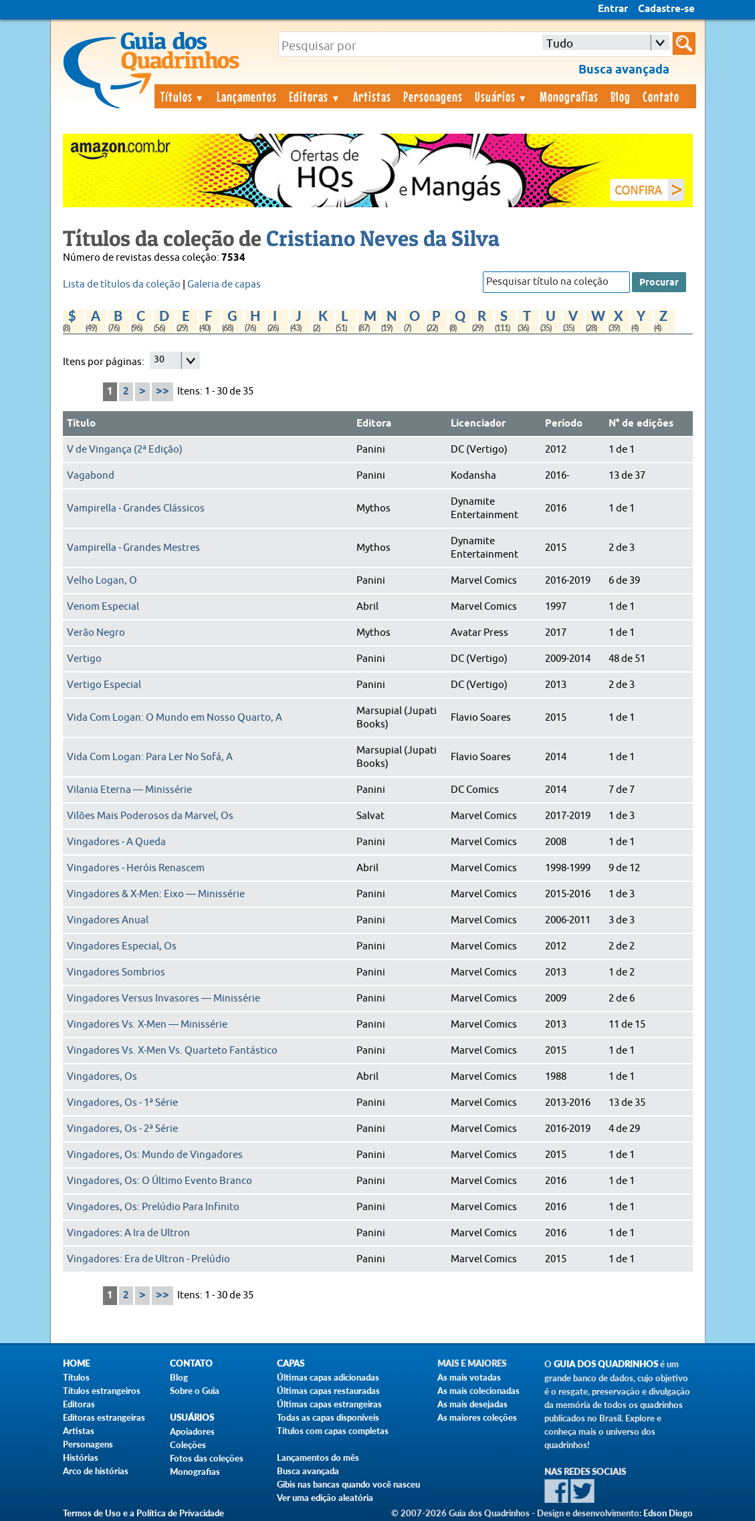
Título (81, 424)
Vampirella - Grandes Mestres (133, 548)
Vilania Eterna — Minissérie (129, 790)
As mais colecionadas (478, 1390)
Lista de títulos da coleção (122, 284)
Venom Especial (103, 606)
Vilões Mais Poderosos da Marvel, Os (150, 816)
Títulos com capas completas (333, 1430)
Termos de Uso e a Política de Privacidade (143, 1513)
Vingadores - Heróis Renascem (136, 868)
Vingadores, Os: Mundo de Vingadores (155, 1155)
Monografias (569, 96)
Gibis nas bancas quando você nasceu (348, 1484)
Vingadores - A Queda (116, 842)
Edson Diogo (668, 1513)
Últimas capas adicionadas (328, 1377)
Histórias (80, 1457)
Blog (621, 96)
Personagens (433, 96)
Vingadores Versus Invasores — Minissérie (163, 998)
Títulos (182, 96)
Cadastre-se (666, 9)
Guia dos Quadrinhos (606, 1364)
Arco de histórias (95, 1471)
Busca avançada (308, 1471)
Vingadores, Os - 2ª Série (122, 1129)
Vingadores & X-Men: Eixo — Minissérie (156, 894)
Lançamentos (247, 96)
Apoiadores (192, 1431)
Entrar (613, 9)
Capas (290, 1364)
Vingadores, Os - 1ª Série (122, 1102)
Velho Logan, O (102, 580)
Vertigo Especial (104, 685)
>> (162, 391)
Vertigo (84, 659)
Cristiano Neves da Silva (383, 238)
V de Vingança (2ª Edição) (125, 449)
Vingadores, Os (102, 1076)
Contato (661, 96)
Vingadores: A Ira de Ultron (128, 1233)
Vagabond (90, 475)
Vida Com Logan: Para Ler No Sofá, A (150, 757)
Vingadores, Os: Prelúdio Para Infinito (153, 1207)
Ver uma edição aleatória (325, 1497)
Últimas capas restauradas (328, 1390)
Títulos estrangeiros (101, 1390)
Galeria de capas (224, 284)
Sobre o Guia (194, 1390)
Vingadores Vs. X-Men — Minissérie (147, 1024)
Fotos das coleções (206, 1458)
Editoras (315, 96)
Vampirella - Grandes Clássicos (136, 508)
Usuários (501, 96)
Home (76, 1364)
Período (563, 424)
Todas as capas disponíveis (328, 1417)
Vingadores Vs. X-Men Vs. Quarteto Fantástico (172, 1050)
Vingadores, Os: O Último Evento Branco (159, 1181)
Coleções (188, 1444)
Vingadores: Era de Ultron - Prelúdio (148, 1259)
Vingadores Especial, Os (122, 946)
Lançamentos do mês (318, 1457)
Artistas (372, 96)
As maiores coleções (477, 1417)
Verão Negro (96, 632)
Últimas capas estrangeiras (329, 1404)
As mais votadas (469, 1377)
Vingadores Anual (107, 920)
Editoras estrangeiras (104, 1417)
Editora (373, 424)
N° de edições (641, 424)
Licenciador (478, 424)
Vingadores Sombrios (116, 972)
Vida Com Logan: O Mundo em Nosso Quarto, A (174, 717)
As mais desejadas (472, 1404)
